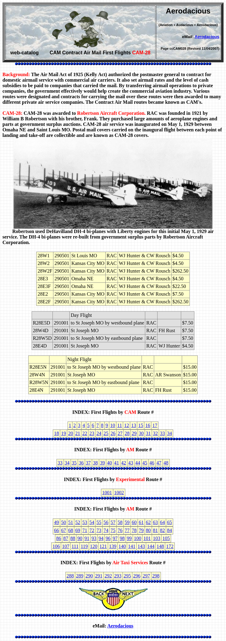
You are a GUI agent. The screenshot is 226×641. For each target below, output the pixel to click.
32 (155, 433)
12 (126, 425)
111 (75, 546)
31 (148, 433)
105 (166, 538)
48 (166, 462)
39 (102, 462)
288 (70, 575)
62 (148, 522)
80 (148, 530)
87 (65, 538)
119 (84, 546)
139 (112, 546)
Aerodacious (207, 36)
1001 (107, 492)
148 (160, 546)
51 (70, 522)
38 (95, 462)
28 (127, 433)
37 (88, 462)
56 (105, 522)
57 (113, 522)
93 (94, 538)
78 (134, 530)
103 (156, 538)
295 (127, 575)
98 (122, 538)
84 (169, 530)
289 (80, 575)
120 (93, 546)
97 (115, 538)
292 (108, 575)
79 (141, 530)
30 (141, 433)
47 (159, 462)
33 (162, 433)
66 (56, 530)
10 (112, 425)
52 (77, 522)
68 (70, 530)
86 (58, 538)
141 (131, 546)
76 (120, 530)
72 (91, 530)
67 (63, 530)
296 (137, 575)
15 (140, 425)
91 (86, 538)
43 (130, 462)
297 (146, 575)
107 (65, 546)
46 (152, 462)
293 (118, 575)
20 (70, 433)
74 (105, 530)
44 (137, 462)
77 (127, 530)
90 (79, 538)
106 (56, 546)
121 (103, 546)
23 (91, 433)
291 (99, 575)
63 (155, 522)
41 (116, 462)
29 (134, 433)
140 (122, 546)
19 (63, 433)
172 (169, 546)
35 (74, 462)
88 (72, 538)
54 (91, 522)
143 (141, 546)
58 (120, 522)
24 (98, 433)
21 (77, 433)
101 (147, 538)
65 (169, 522)
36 (81, 462)
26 (113, 433)
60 (134, 522)
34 (169, 433)
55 (98, 522)
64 (162, 522)
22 (84, 433)
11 (119, 425)
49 (56, 522)
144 (150, 546)
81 (155, 530)
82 (162, 530)
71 (84, 530)
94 (101, 538)
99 (129, 538)
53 (84, 522)
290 (89, 575)
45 (144, 462)
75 (113, 530)
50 (63, 522)
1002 (119, 492)
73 (98, 530)
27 (120, 433)
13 (133, 425)
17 (154, 425)
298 (156, 575)
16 (147, 425)
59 (127, 522)
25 (105, 433)
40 (109, 462)
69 (77, 530)
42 (123, 462)
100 (137, 538)
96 (108, 538)
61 (141, 522)
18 (56, 433)
